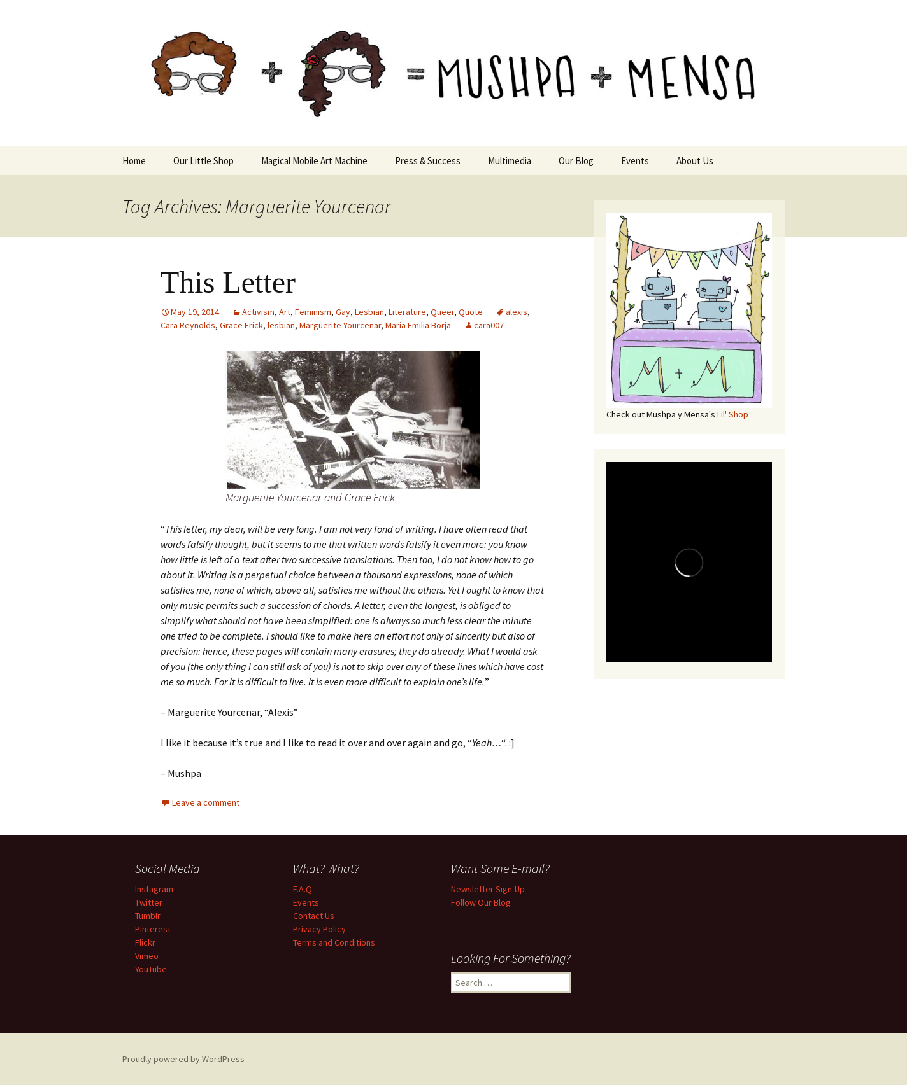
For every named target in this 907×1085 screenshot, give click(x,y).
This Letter (228, 282)
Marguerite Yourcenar (340, 325)
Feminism (313, 312)
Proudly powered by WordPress (183, 1059)
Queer (442, 312)
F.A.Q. (303, 889)
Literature (407, 312)
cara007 (489, 325)
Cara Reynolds (188, 325)
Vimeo (147, 956)
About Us (694, 161)
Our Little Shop (203, 161)
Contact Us (313, 915)
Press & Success (428, 161)
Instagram (154, 889)
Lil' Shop (732, 414)
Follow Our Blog (481, 902)
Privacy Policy (319, 929)
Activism (258, 312)
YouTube (151, 969)
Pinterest (153, 929)
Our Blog (576, 161)
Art (284, 312)
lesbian (281, 325)
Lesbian (369, 312)
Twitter (148, 902)
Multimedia (509, 161)
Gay (343, 312)
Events (635, 161)
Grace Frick (241, 325)
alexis (516, 312)
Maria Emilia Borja (418, 325)
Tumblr (148, 915)
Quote (471, 312)
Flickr (145, 942)
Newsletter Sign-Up (488, 889)
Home (134, 161)
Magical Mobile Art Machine (314, 161)
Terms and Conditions (334, 942)
